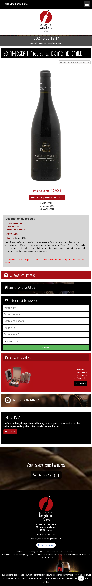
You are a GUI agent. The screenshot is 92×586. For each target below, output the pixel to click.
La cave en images (22, 275)
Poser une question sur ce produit (47, 197)
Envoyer (46, 347)
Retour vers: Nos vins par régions (74, 62)
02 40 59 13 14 (47, 38)
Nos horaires (26, 400)
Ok (81, 578)
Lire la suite (10, 432)
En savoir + (81, 383)
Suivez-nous (46, 545)
